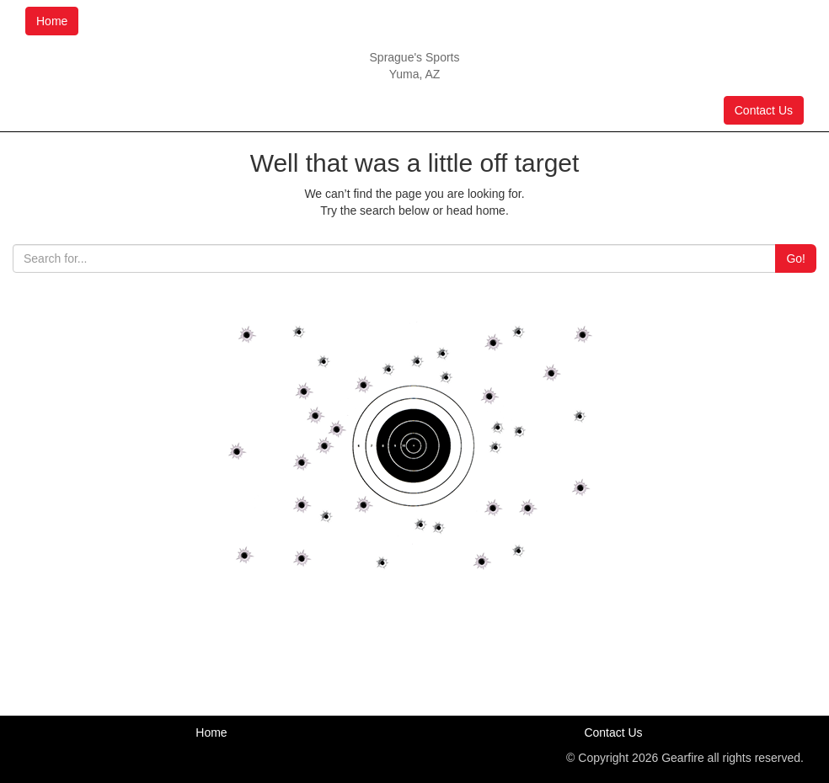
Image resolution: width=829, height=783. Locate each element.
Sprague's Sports (415, 57)
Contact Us (764, 110)
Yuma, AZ (415, 74)
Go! (795, 258)
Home (51, 21)
